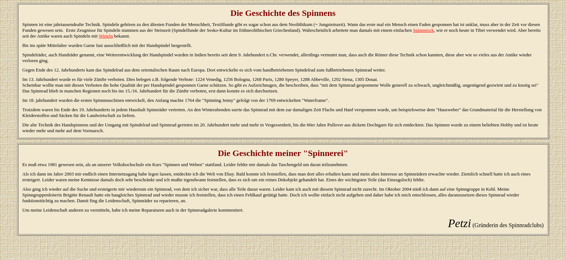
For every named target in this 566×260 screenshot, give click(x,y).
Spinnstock (423, 30)
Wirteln (106, 36)
